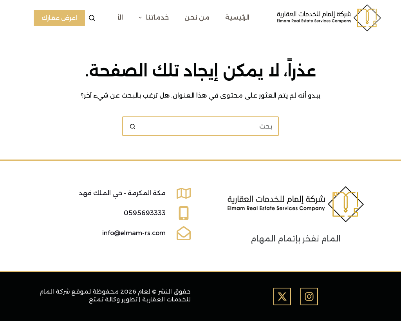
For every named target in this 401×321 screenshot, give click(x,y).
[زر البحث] (132, 126)
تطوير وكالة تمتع (113, 299)
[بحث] (92, 18)
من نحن (197, 17)
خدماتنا (152, 17)
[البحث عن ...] (210, 126)
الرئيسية (237, 17)
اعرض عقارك (59, 18)
